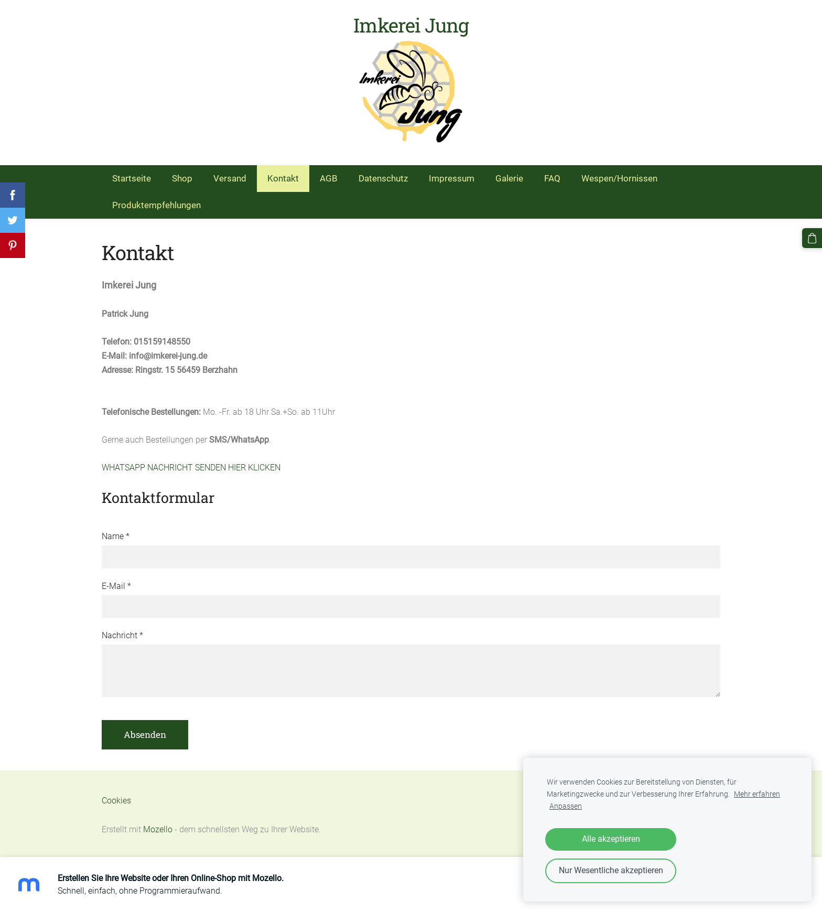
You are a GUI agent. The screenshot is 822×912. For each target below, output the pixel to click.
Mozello (157, 829)
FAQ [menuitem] (552, 178)
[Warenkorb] (812, 238)
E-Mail (116, 586)
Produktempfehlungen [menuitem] (156, 205)
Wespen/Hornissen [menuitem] (619, 178)
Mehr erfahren (757, 794)
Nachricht (122, 635)
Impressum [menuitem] (451, 178)
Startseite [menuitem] (131, 178)
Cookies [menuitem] (116, 801)
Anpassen (565, 806)
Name (115, 536)
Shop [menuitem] (182, 178)
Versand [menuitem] (229, 178)
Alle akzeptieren (611, 839)
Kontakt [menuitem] (283, 178)
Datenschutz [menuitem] (383, 178)
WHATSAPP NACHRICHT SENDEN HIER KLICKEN (191, 468)
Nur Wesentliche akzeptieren (611, 870)
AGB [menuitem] (329, 178)
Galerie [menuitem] (509, 178)
